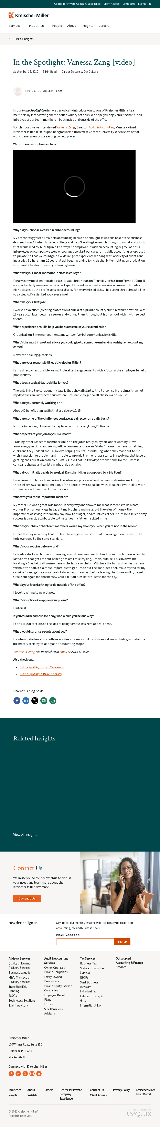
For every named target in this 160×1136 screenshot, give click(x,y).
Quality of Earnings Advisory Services (20, 965)
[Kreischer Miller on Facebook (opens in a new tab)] (11, 1073)
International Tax (90, 1005)
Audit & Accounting (102, 127)
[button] (150, 4)
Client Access (112, 4)
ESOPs (13, 996)
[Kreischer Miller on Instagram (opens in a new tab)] (32, 1073)
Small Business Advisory (53, 1011)
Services (15, 26)
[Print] (52, 703)
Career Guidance (72, 72)
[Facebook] (17, 703)
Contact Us (128, 4)
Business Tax (88, 963)
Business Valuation (20, 973)
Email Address (68, 935)
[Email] (43, 703)
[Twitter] (35, 703)
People (57, 26)
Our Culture (91, 72)
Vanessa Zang (65, 127)
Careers (104, 26)
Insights (87, 26)
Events (142, 4)
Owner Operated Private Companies (55, 970)
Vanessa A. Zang (24, 652)
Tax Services (88, 959)
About (71, 26)
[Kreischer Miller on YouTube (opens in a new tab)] (39, 1073)
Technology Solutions (22, 1001)
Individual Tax (88, 991)
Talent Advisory (18, 1005)
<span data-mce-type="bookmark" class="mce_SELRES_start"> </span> (74, 186)
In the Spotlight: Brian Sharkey (41, 674)
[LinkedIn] (26, 703)
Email (63, 652)
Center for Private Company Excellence (77, 4)
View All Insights (25, 834)
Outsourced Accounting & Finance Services (129, 963)
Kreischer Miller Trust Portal (145, 1092)
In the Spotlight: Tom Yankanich (42, 667)
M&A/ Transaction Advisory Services (20, 979)
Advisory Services (19, 959)
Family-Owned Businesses (53, 979)
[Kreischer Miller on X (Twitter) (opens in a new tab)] (25, 1073)
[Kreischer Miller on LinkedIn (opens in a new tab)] (18, 1073)
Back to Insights (23, 39)
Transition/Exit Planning (18, 989)
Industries (36, 26)
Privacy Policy (121, 1090)
